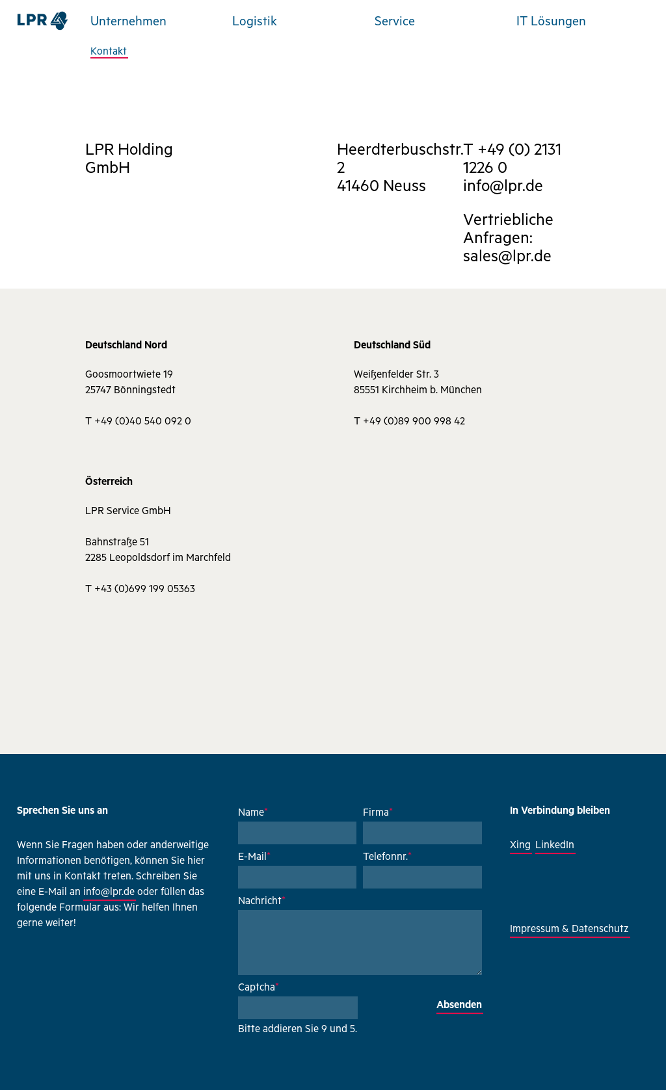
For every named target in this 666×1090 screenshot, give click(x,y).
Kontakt (108, 52)
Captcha (258, 988)
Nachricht (262, 902)
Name (253, 814)
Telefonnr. (387, 858)
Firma (378, 814)
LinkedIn (554, 846)
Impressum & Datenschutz (569, 930)
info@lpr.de (109, 893)
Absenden (459, 1006)
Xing (520, 846)
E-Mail (254, 858)
